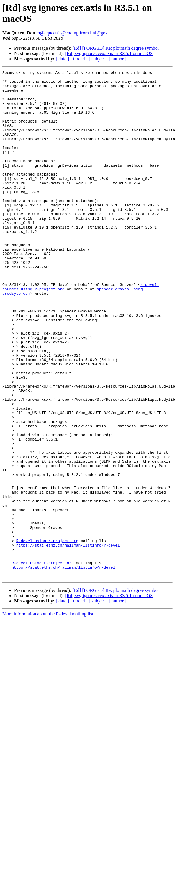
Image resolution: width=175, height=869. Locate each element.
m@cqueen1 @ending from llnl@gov (72, 32)
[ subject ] (98, 58)
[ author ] (118, 58)
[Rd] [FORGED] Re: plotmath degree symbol (115, 48)
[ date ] (62, 58)
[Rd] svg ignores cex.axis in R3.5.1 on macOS (109, 53)
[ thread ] (79, 58)
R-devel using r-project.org (47, 635)
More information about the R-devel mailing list (47, 715)
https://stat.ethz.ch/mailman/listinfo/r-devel (68, 640)
